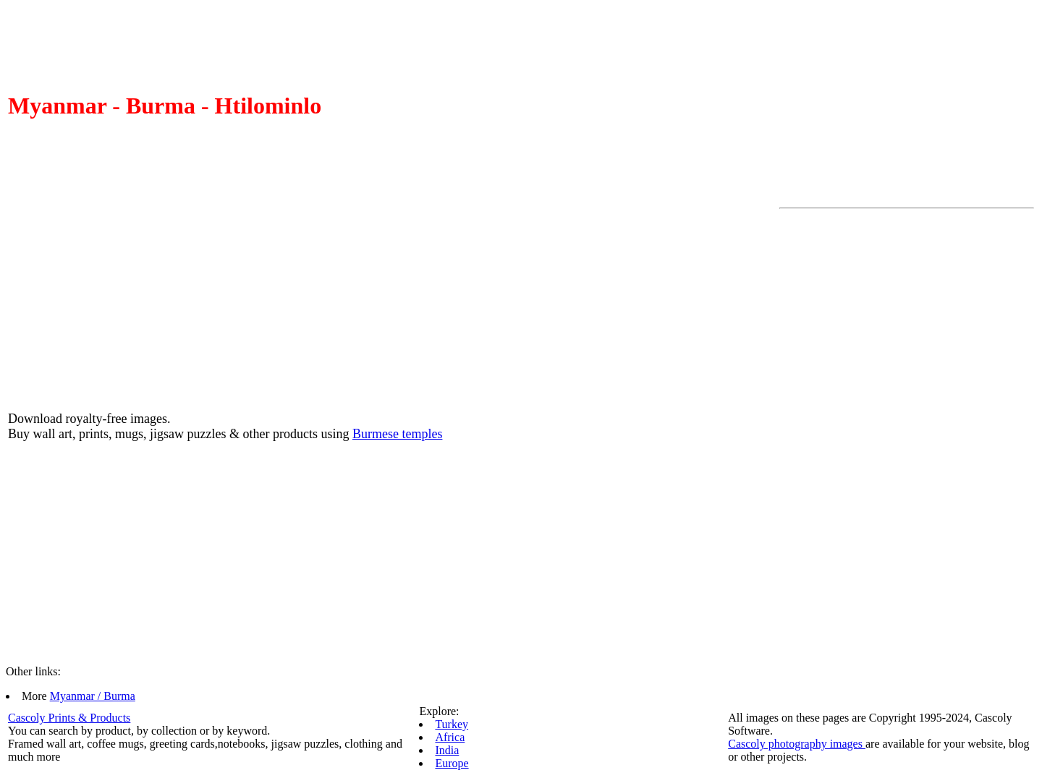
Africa (450, 737)
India (447, 750)
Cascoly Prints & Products (69, 717)
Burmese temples (397, 434)
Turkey (451, 724)
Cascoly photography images (796, 744)
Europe (451, 763)
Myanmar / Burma (92, 696)
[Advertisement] (837, 432)
